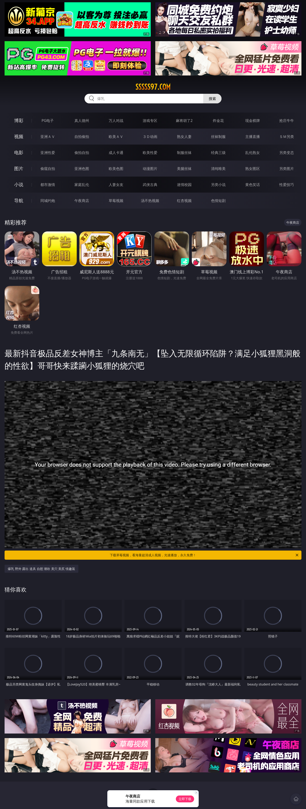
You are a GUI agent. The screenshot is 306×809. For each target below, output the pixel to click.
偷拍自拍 (81, 152)
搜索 (212, 98)
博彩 (18, 120)
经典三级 (218, 152)
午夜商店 (81, 200)
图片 (18, 168)
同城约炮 (47, 200)
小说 (18, 184)
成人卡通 (116, 152)
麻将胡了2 (184, 120)
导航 (18, 200)
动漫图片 (150, 168)
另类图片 (286, 168)
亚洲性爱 (47, 152)
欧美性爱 (150, 152)
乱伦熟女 (252, 152)
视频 (18, 136)
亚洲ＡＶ (47, 136)
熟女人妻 (184, 136)
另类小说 (218, 184)
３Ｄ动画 (150, 136)
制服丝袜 (184, 152)
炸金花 (218, 120)
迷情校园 (184, 184)
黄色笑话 (252, 184)
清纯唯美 (218, 168)
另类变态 (286, 152)
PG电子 (48, 120)
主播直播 (252, 136)
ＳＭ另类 (286, 136)
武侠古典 (150, 184)
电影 (18, 152)
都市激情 (47, 184)
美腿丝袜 (184, 168)
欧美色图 (116, 168)
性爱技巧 (286, 184)
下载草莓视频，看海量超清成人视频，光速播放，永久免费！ (204, 555)
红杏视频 (184, 200)
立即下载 (185, 799)
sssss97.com (153, 86)
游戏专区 (150, 120)
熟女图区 (252, 168)
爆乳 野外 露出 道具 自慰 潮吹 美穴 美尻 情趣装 (41, 569)
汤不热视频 (150, 200)
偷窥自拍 (47, 168)
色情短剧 (218, 200)
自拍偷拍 (81, 136)
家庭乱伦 (81, 184)
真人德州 (81, 120)
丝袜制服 (218, 136)
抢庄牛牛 (286, 120)
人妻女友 (116, 184)
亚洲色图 (81, 168)
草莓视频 (116, 200)
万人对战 (116, 120)
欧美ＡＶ (116, 136)
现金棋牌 (252, 120)
